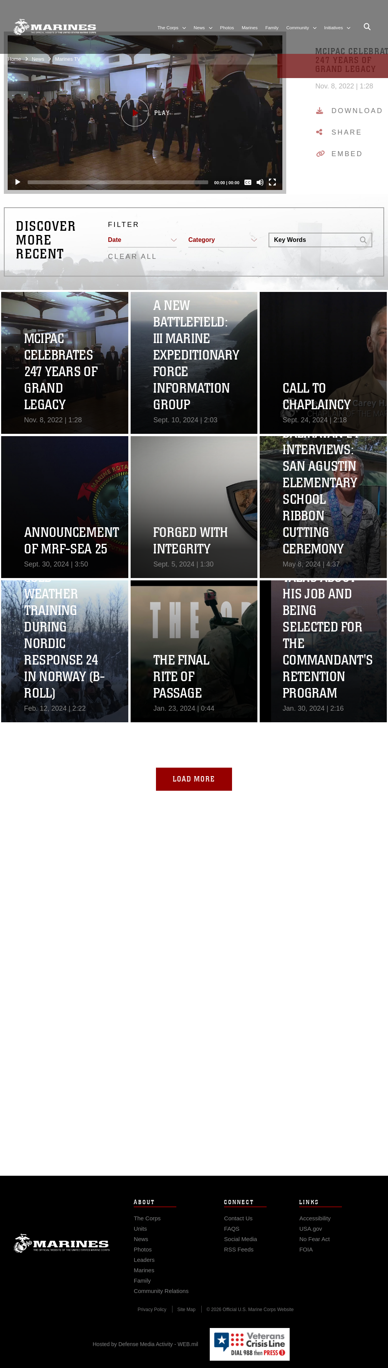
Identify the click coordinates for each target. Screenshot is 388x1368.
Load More (194, 779)
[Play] (18, 182)
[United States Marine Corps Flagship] (54, 27)
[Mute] (260, 182)
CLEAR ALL (132, 256)
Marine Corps (61, 1259)
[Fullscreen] (272, 182)
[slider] (118, 182)
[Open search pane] (367, 27)
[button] (145, 112)
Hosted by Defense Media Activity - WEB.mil (145, 1344)
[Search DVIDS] (312, 240)
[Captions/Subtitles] (248, 182)
